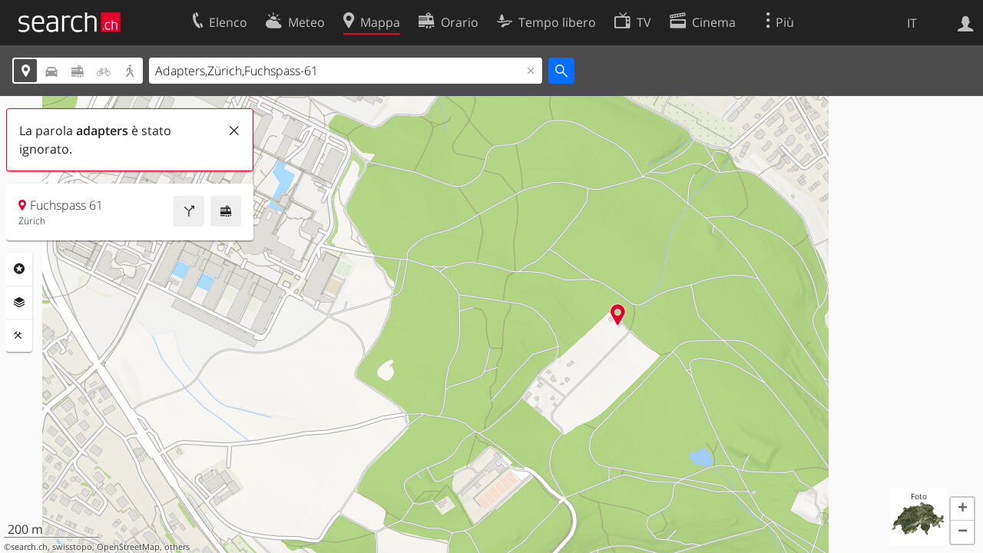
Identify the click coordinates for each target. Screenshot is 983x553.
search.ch (29, 546)
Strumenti (19, 336)
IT (912, 23)
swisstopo (72, 546)
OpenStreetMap (128, 546)
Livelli (19, 302)
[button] (962, 509)
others (177, 546)
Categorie (19, 269)
